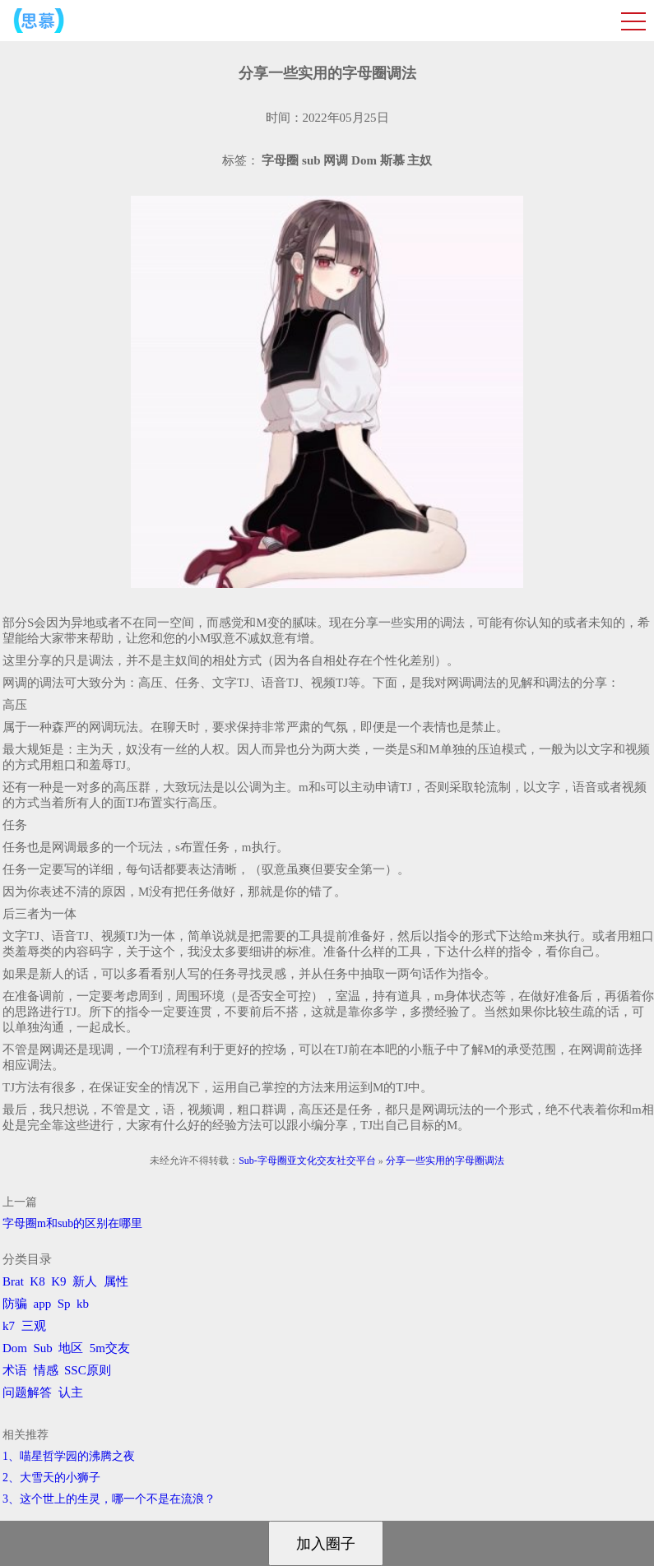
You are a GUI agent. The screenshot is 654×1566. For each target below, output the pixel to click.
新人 (84, 1281)
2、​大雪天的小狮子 (51, 1477)
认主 (70, 1392)
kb (83, 1303)
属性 (116, 1281)
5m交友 (110, 1348)
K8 (37, 1281)
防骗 (14, 1303)
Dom (14, 1348)
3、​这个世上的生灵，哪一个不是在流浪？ (109, 1499)
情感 (46, 1370)
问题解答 (27, 1392)
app (43, 1303)
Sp (64, 1303)
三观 (33, 1325)
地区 (70, 1348)
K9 (58, 1281)
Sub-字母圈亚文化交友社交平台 (307, 1160)
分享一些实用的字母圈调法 (445, 1160)
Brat (13, 1281)
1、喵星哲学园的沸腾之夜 (68, 1456)
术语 (14, 1370)
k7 (8, 1325)
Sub (43, 1348)
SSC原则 (87, 1370)
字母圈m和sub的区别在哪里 (72, 1223)
